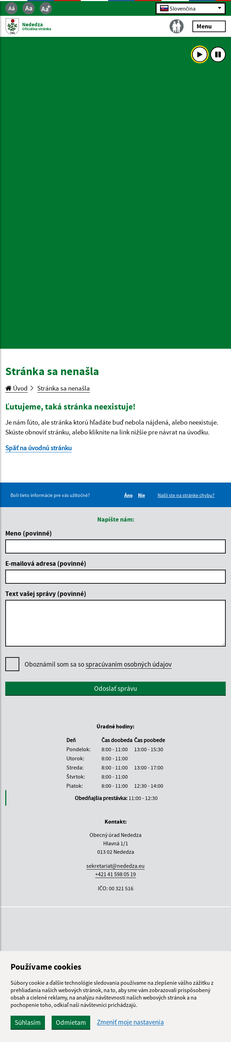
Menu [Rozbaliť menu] (209, 26)
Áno (129, 495)
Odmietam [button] (71, 1022)
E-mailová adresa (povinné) (45, 563)
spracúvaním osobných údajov (129, 664)
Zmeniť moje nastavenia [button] (130, 1022)
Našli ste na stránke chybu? (186, 495)
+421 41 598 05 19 (115, 874)
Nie (142, 495)
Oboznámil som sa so (98, 664)
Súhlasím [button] (28, 1022)
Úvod (16, 388)
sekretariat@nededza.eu (115, 865)
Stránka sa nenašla (63, 388)
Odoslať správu (115, 688)
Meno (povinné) (28, 533)
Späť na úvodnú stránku (38, 448)
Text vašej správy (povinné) (45, 593)
